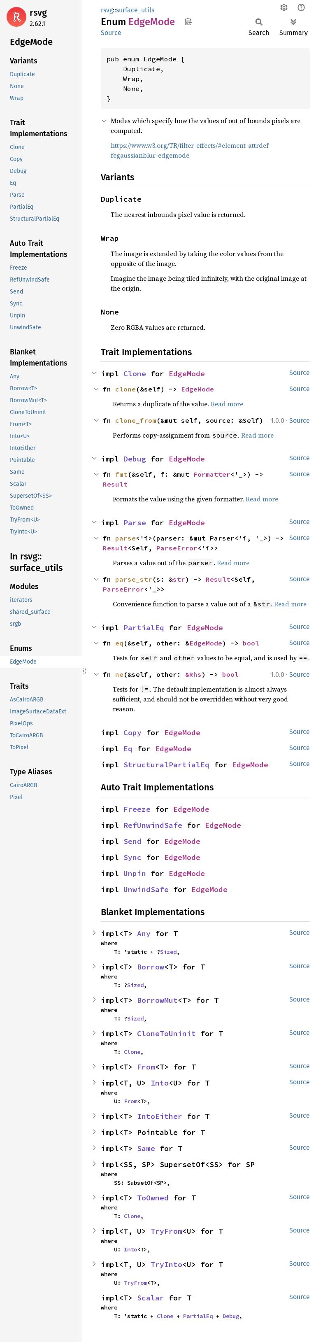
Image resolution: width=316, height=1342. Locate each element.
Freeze (137, 809)
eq (119, 643)
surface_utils (135, 10)
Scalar (150, 1297)
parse (125, 538)
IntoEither (159, 1116)
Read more (227, 403)
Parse (134, 522)
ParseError (177, 548)
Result (115, 484)
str (179, 579)
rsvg (38, 12)
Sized (168, 951)
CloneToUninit (166, 1033)
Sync (132, 857)
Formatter (211, 474)
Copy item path (188, 21)
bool (251, 643)
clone (125, 389)
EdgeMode (187, 373)
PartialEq (143, 627)
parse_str (133, 579)
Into (160, 1083)
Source (111, 33)
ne (119, 674)
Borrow (150, 967)
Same (146, 1148)
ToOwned (153, 1197)
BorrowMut (157, 1000)
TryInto (166, 1264)
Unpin (134, 873)
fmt (121, 474)
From (146, 1067)
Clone (134, 373)
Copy (132, 732)
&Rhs (193, 674)
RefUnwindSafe (152, 825)
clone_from (135, 420)
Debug (134, 459)
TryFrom (166, 1231)
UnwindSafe (146, 889)
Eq (127, 748)
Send (132, 841)
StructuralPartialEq (166, 764)
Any (144, 933)
